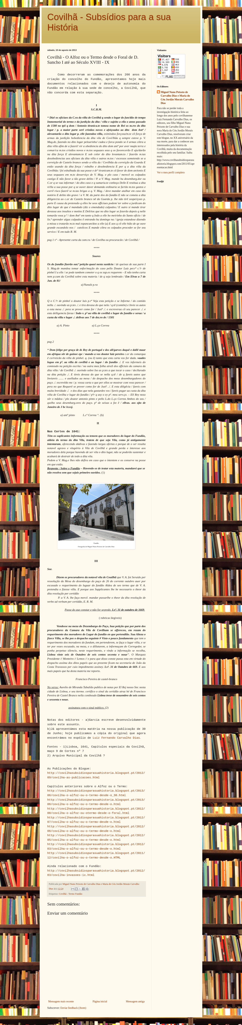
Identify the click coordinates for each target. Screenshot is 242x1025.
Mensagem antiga (135, 1001)
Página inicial (100, 1001)
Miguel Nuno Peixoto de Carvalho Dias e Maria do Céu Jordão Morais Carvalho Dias (177, 98)
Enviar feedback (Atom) (73, 1007)
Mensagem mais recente (61, 1001)
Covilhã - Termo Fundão (70, 894)
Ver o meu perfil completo (171, 172)
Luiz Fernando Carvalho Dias (116, 738)
